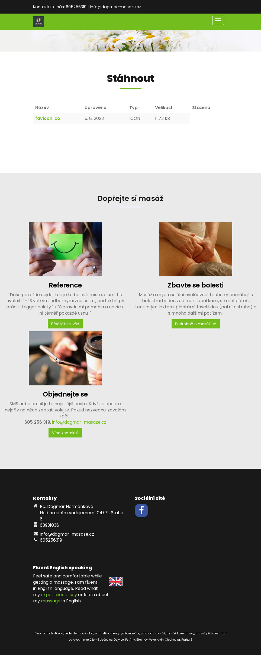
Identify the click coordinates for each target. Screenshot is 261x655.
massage (50, 601)
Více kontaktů (65, 433)
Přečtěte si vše (65, 324)
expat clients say (59, 595)
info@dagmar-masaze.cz (79, 422)
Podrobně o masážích (195, 324)
